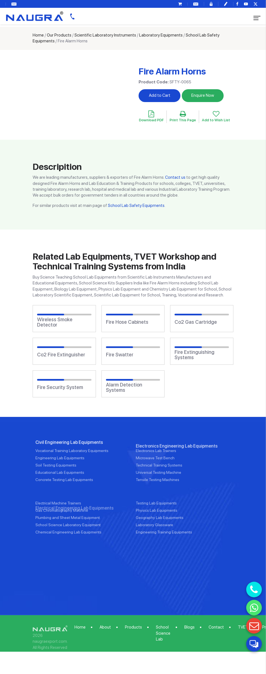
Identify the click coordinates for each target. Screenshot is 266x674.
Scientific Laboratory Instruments (105, 35)
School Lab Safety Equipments (136, 205)
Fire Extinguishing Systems (194, 355)
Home (38, 35)
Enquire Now (202, 95)
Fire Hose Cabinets (127, 322)
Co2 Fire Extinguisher (61, 354)
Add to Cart (159, 95)
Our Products (59, 35)
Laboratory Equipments (161, 35)
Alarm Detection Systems (124, 387)
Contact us (175, 177)
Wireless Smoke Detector (54, 322)
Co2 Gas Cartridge (196, 322)
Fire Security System (60, 387)
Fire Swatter (119, 354)
